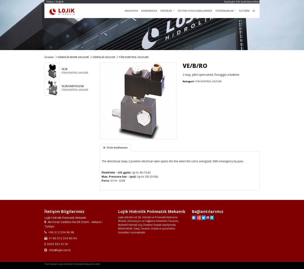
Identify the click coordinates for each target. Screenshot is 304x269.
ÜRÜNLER (166, 10)
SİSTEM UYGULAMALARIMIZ (195, 10)
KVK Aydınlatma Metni (248, 1)
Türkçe (50, 1)
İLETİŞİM (244, 10)
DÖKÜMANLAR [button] (224, 10)
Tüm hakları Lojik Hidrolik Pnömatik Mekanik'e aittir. (72, 264)
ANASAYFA (131, 10)
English (60, 1)
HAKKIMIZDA (149, 10)
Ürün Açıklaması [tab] (117, 147)
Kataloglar (229, 1)
